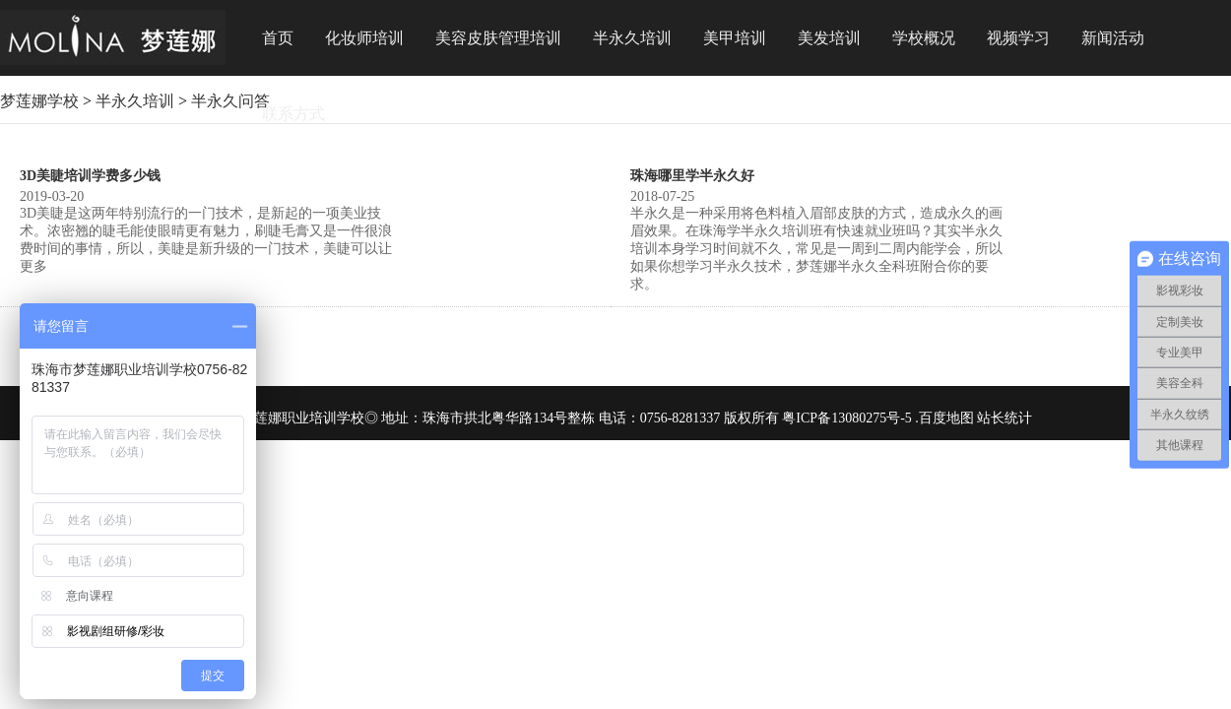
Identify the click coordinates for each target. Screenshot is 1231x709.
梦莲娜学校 (39, 101)
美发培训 (829, 38)
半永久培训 (632, 38)
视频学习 (1018, 38)
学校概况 (923, 38)
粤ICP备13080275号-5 (846, 418)
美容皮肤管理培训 (498, 38)
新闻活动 (1112, 38)
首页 (277, 38)
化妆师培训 (364, 38)
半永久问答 (230, 101)
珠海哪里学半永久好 (692, 175)
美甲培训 (734, 38)
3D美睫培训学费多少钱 (90, 175)
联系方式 (293, 113)
